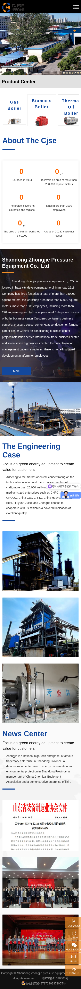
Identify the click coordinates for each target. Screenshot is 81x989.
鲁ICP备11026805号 (55, 978)
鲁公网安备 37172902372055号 (43, 983)
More (16, 371)
